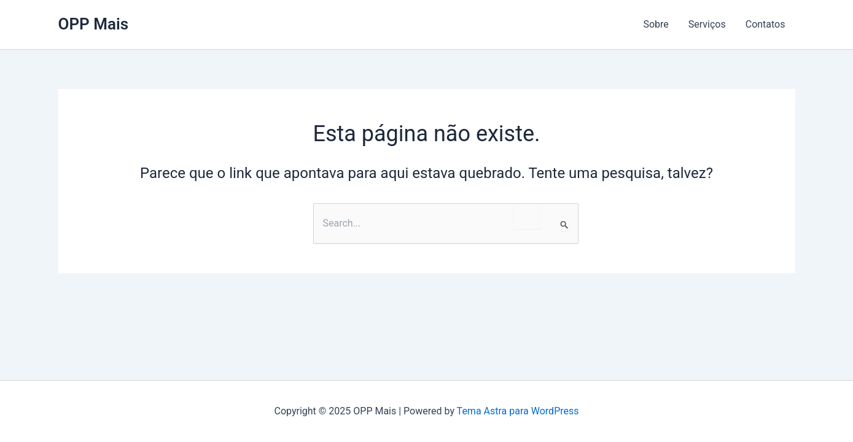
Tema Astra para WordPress (518, 411)
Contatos (765, 24)
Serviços (707, 24)
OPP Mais (93, 24)
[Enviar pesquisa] (564, 225)
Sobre (655, 24)
